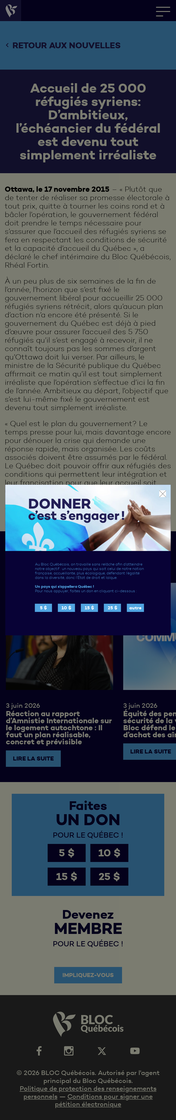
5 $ (43, 608)
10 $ (66, 608)
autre (135, 608)
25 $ (112, 608)
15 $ (89, 608)
